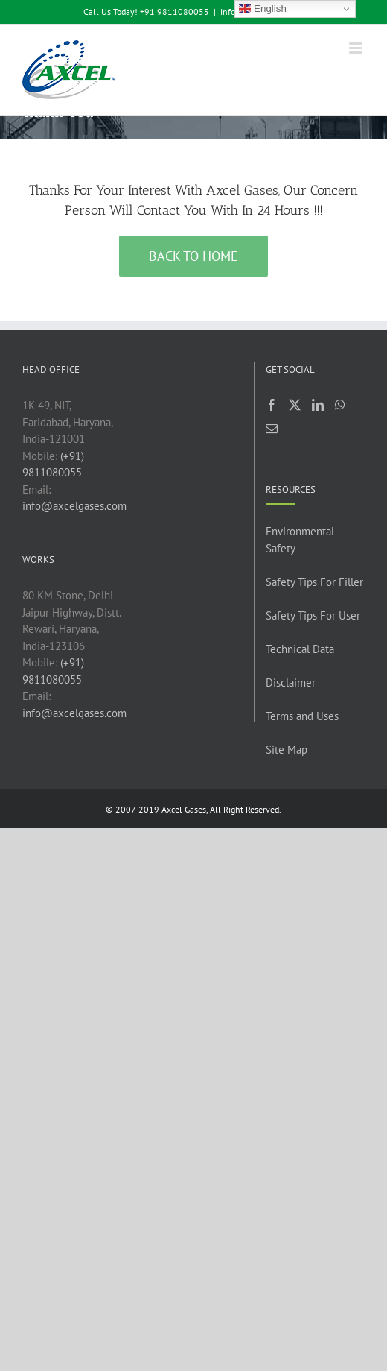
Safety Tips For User (313, 615)
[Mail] (272, 429)
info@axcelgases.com (74, 506)
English (262, 9)
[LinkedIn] (318, 405)
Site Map (286, 750)
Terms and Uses (302, 716)
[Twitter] (295, 405)
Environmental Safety (300, 539)
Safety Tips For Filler (314, 582)
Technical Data (300, 649)
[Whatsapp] (340, 405)
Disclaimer (291, 682)
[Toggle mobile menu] (357, 48)
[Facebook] (272, 405)
